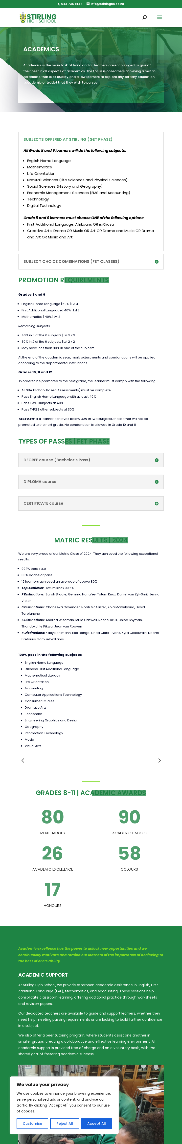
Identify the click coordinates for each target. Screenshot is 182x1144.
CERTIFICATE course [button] (43, 503)
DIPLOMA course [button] (39, 482)
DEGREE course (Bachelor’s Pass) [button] (56, 460)
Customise (32, 1123)
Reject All (64, 1123)
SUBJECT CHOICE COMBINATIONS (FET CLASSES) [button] (71, 261)
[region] (64, 1105)
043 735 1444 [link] (72, 4)
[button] (160, 20)
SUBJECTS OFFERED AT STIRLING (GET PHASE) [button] (68, 139)
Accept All (96, 1123)
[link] (37, 17)
